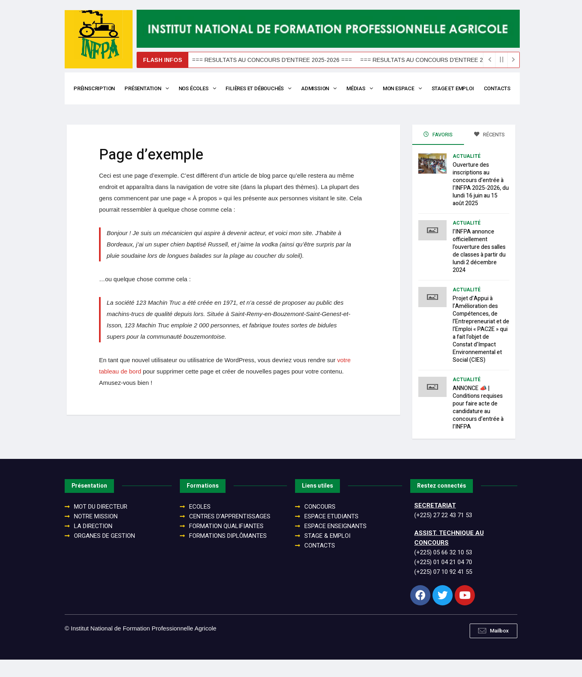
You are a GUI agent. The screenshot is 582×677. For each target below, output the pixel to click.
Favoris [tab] (438, 152)
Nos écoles (199, 88)
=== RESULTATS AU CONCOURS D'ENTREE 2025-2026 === (254, 60)
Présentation (147, 88)
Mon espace (407, 88)
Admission (322, 88)
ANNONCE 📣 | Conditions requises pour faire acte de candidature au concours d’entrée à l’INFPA (478, 424)
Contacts (87, 106)
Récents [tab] (489, 152)
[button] (493, 648)
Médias (363, 88)
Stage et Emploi (457, 88)
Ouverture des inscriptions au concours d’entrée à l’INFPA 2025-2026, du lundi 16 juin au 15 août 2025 (481, 201)
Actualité (467, 173)
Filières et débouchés (261, 88)
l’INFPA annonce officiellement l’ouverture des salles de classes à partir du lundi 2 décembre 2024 (479, 268)
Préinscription (95, 88)
